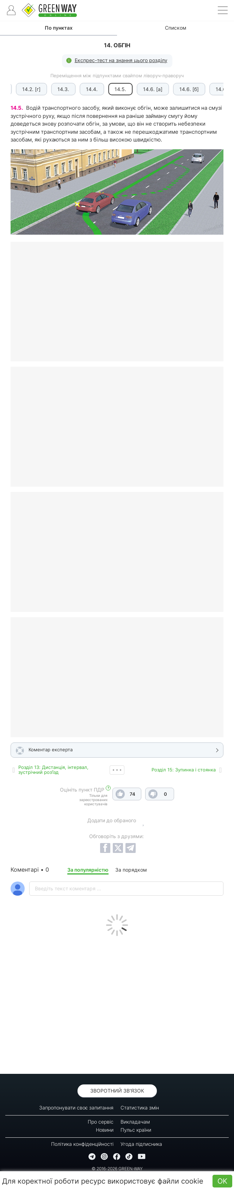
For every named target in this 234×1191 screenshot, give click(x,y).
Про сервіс (100, 1121)
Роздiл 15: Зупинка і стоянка (184, 769)
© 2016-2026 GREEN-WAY (117, 1168)
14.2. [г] (28, 89)
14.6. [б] (186, 89)
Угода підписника (141, 1144)
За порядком (131, 870)
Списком (175, 28)
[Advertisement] (117, 1003)
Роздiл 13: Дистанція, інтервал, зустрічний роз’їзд (53, 769)
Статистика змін (140, 1107)
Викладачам (135, 1121)
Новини (104, 1129)
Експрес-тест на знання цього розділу (121, 60)
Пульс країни (136, 1129)
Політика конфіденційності (82, 1144)
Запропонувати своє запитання (76, 1107)
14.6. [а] (149, 89)
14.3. (60, 89)
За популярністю (88, 870)
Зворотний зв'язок (117, 1091)
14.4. (88, 89)
